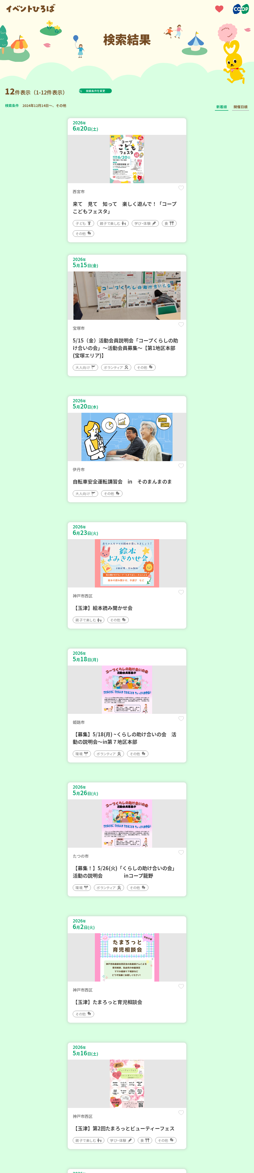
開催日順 (241, 106)
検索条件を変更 (108, 91)
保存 (112, 192)
